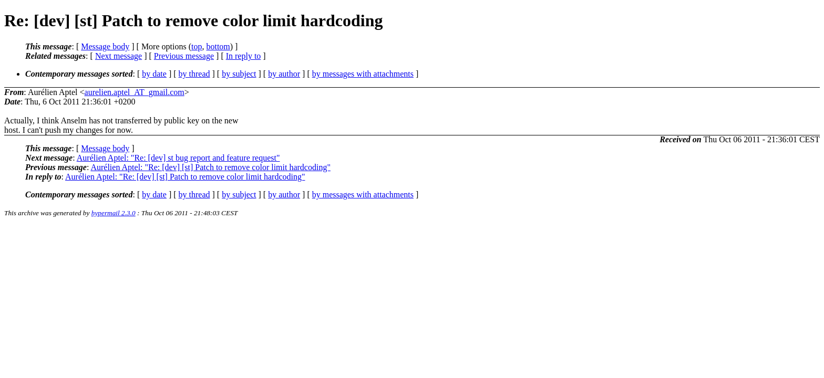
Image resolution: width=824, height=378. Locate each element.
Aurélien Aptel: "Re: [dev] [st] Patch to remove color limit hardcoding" (210, 167)
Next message (118, 55)
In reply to (243, 55)
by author (284, 73)
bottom (218, 46)
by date (154, 73)
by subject (239, 73)
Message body (105, 46)
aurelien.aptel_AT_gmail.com (134, 92)
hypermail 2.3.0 (113, 213)
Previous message (184, 55)
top (196, 46)
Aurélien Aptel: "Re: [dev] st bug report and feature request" (178, 157)
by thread (194, 73)
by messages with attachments (363, 73)
